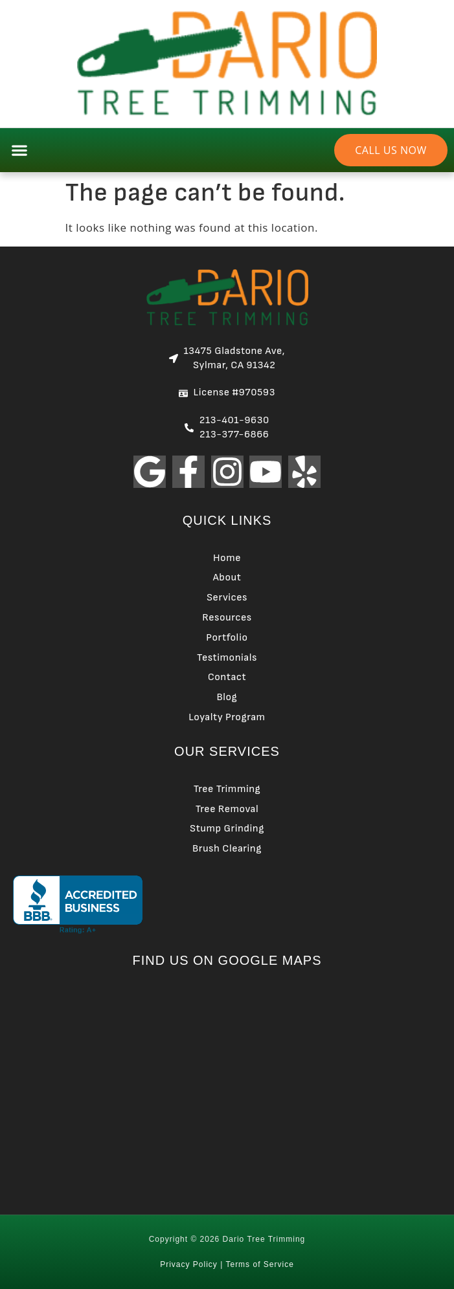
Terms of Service (259, 1264)
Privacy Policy (189, 1264)
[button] (19, 149)
